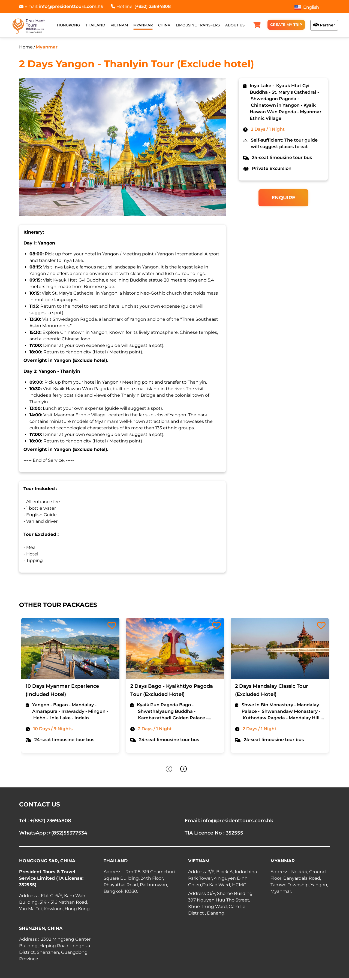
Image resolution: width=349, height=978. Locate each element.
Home (26, 47)
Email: (61, 6)
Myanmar (47, 47)
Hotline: (141, 6)
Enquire (283, 198)
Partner (324, 25)
